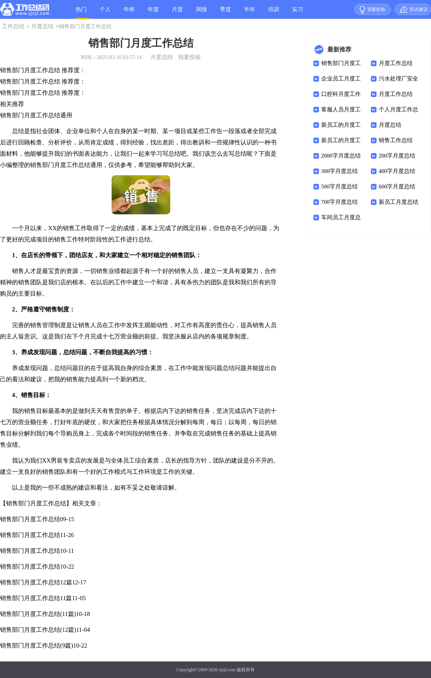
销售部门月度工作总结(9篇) (36, 645)
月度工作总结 (396, 63)
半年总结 (249, 12)
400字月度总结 (397, 171)
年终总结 (129, 12)
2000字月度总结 (341, 156)
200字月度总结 (397, 156)
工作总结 (13, 26)
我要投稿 (376, 9)
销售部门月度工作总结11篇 (36, 598)
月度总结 (177, 12)
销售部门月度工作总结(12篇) (38, 629)
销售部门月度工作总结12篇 (36, 582)
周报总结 (201, 12)
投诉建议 (419, 9)
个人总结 (105, 12)
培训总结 (273, 12)
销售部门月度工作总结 (30, 519)
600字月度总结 (397, 187)
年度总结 (153, 12)
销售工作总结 (396, 140)
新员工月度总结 (398, 202)
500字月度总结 (339, 187)
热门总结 (81, 13)
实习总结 (297, 12)
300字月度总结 (339, 171)
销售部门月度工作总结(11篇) (38, 614)
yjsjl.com (227, 669)
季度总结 (225, 12)
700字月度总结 (339, 202)
